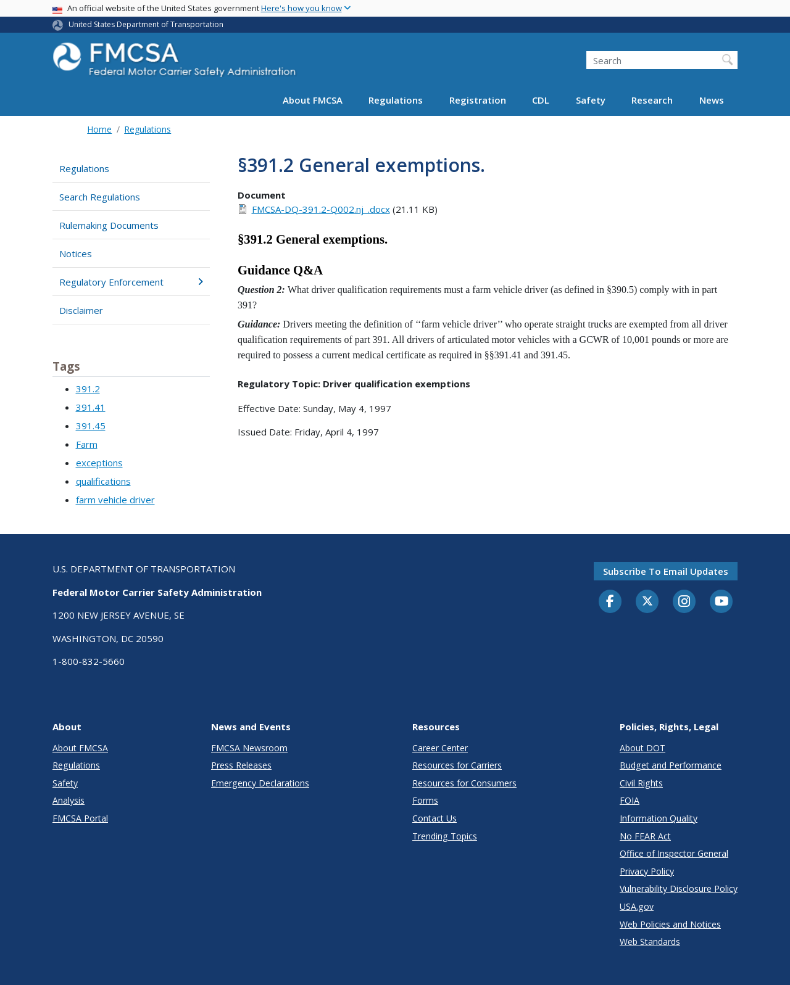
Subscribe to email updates (665, 571)
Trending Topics (444, 836)
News (711, 100)
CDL (540, 100)
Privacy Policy (647, 871)
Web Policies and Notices (670, 924)
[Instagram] (684, 602)
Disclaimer (81, 310)
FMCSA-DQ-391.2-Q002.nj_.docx (321, 209)
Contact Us (434, 818)
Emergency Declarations (260, 783)
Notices (75, 253)
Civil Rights (641, 783)
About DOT (642, 748)
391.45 (91, 425)
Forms (425, 800)
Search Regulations (99, 197)
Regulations (395, 100)
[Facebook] (610, 602)
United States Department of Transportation (146, 24)
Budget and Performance (670, 765)
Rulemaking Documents (109, 225)
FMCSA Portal (80, 818)
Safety (590, 100)
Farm (87, 444)
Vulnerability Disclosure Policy (679, 888)
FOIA (629, 800)
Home (99, 129)
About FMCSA (313, 100)
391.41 (91, 407)
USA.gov (637, 906)
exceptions (99, 462)
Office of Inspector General (674, 853)
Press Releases (241, 765)
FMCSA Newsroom (249, 748)
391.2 (88, 388)
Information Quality (658, 818)
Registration (477, 100)
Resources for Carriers (457, 765)
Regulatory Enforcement (131, 282)
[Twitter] (647, 601)
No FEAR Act (645, 836)
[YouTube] (721, 602)
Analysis (68, 800)
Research (652, 100)
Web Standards (650, 941)
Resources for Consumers (464, 783)
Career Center (440, 748)
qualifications (103, 481)
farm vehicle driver (115, 499)
